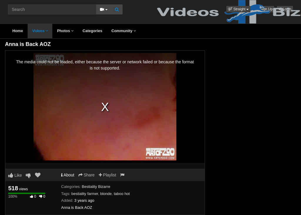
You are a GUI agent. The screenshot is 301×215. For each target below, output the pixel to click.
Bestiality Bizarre (96, 186)
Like (15, 175)
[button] (238, 9)
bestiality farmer (84, 193)
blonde (106, 193)
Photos (65, 31)
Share (86, 175)
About (67, 175)
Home (17, 31)
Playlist (107, 175)
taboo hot (122, 193)
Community (123, 31)
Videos (40, 31)
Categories (92, 31)
